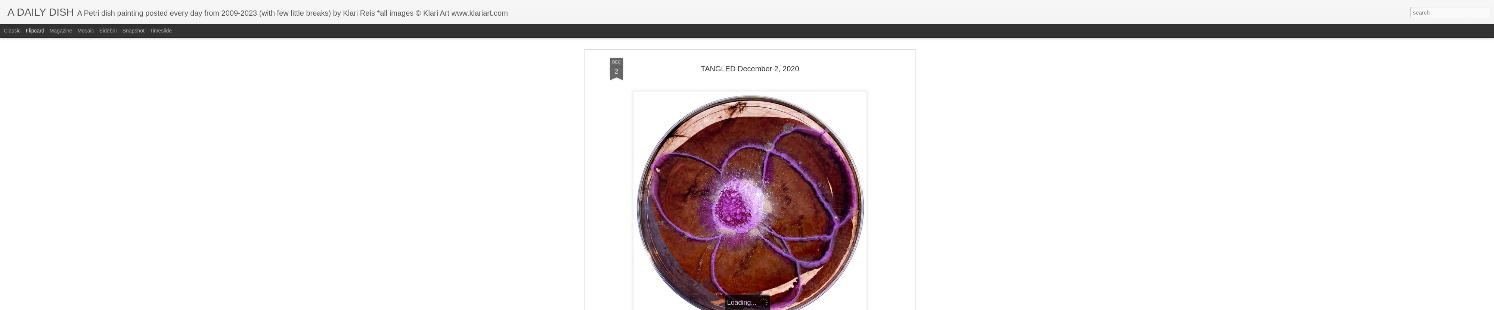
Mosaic (85, 31)
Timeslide (161, 31)
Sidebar (108, 31)
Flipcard (35, 31)
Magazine (61, 31)
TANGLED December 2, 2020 (750, 61)
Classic (12, 31)
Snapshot (134, 31)
